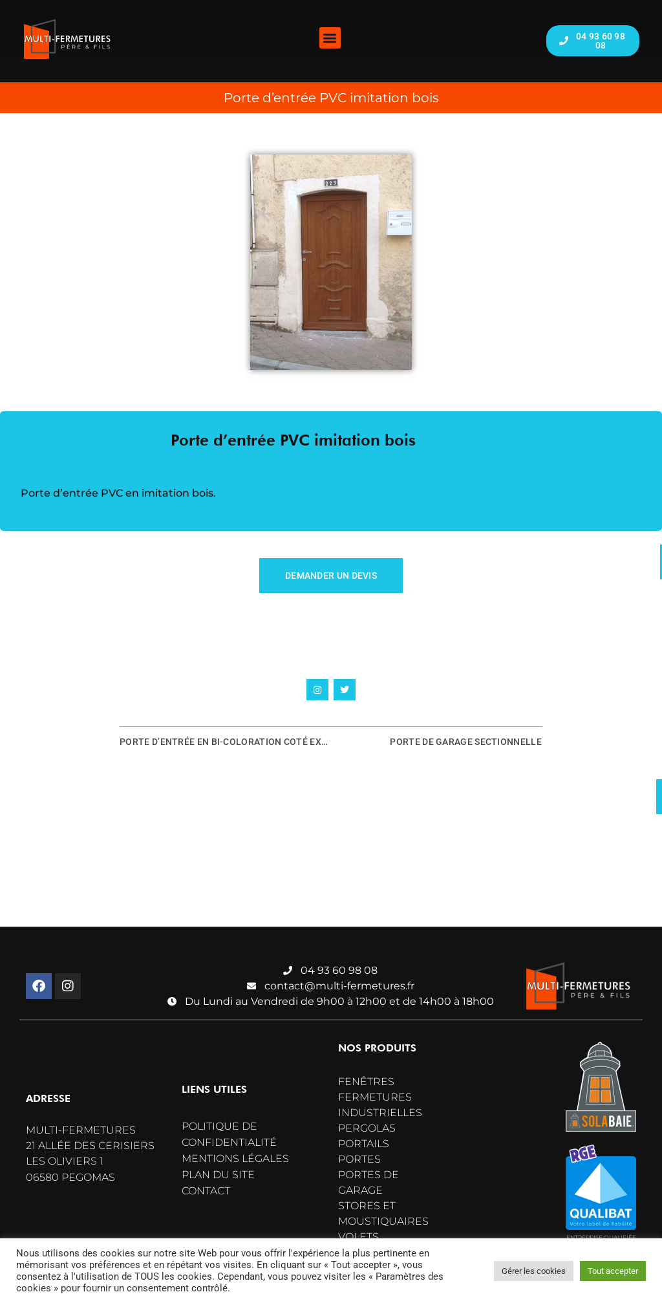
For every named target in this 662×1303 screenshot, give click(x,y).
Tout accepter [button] (613, 1271)
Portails (363, 1143)
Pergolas (367, 1128)
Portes (359, 1159)
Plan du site (218, 1174)
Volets (358, 1237)
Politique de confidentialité (229, 1134)
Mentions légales (235, 1158)
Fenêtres (366, 1081)
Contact (206, 1191)
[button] (330, 37)
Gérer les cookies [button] (534, 1271)
